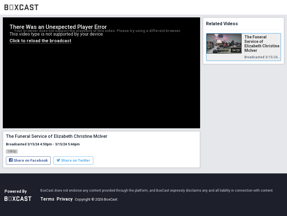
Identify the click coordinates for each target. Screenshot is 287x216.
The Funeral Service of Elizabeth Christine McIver (261, 44)
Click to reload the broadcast (40, 40)
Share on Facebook (28, 160)
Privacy (65, 199)
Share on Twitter (73, 160)
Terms (47, 199)
